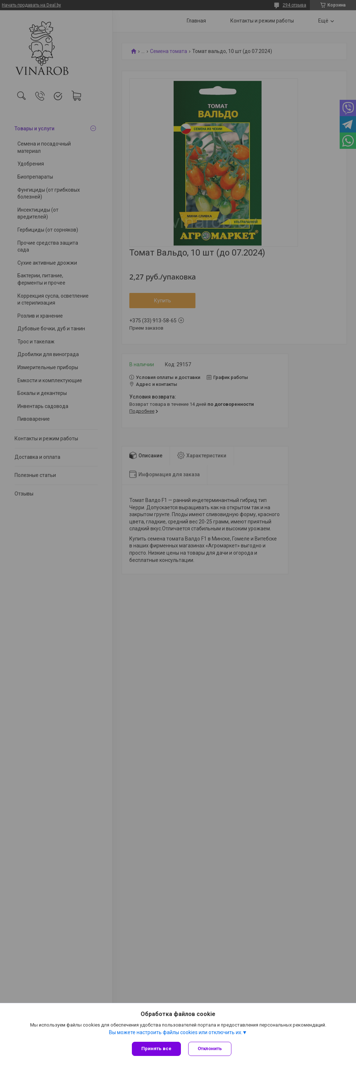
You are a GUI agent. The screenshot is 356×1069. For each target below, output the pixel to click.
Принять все (156, 1048)
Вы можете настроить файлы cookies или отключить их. (175, 1032)
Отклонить (210, 1048)
